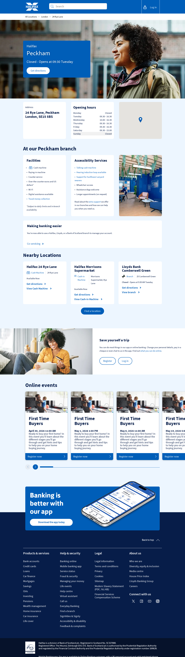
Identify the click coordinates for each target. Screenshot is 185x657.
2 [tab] (54, 467)
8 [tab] (134, 467)
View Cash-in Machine (88, 299)
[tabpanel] (46, 426)
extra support (95, 201)
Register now (46, 456)
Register (107, 361)
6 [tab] (107, 467)
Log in (125, 361)
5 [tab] (94, 467)
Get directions (40, 71)
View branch (131, 292)
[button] (140, 120)
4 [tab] (80, 467)
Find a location (92, 311)
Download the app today (51, 522)
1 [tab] (40, 467)
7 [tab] (121, 467)
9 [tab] (147, 467)
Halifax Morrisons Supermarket (87, 268)
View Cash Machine (39, 288)
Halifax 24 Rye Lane (42, 266)
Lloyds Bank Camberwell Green (136, 268)
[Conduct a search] (80, 6)
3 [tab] (67, 467)
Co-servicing (36, 244)
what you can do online (150, 350)
